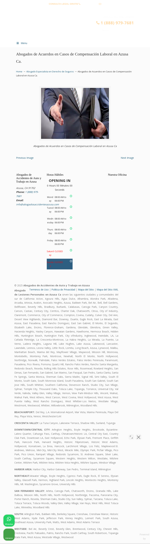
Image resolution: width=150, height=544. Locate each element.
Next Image (127, 158)
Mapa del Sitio (86, 290)
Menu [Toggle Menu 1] (21, 43)
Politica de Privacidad (63, 290)
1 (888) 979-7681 (89, 4)
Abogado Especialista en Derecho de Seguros (50, 71)
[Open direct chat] (131, 433)
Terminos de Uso (39, 290)
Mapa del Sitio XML (107, 290)
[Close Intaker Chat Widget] (138, 433)
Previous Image (25, 158)
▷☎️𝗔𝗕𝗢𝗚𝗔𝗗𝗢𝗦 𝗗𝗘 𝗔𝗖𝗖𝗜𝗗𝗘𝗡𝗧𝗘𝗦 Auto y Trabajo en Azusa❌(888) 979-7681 (78, 27)
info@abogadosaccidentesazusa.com (75, 9)
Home (19, 71)
